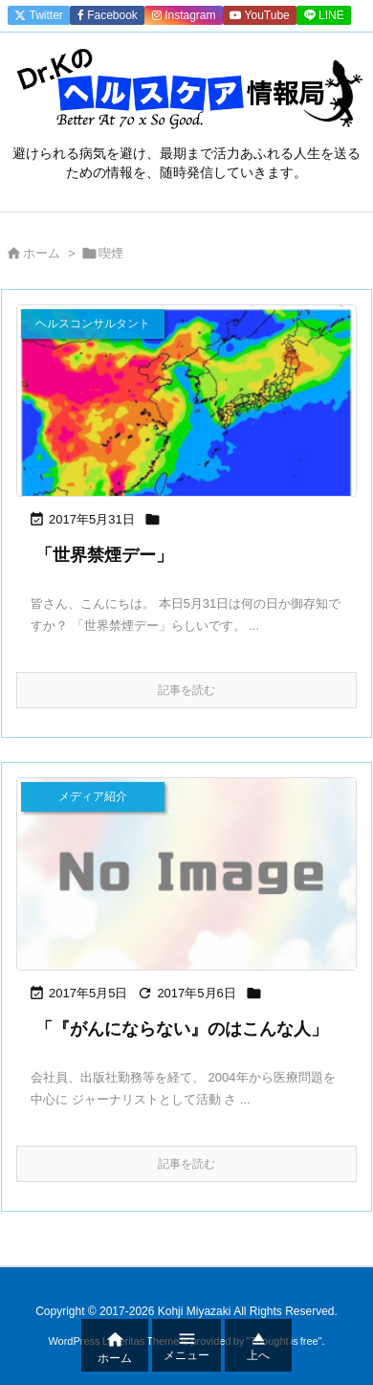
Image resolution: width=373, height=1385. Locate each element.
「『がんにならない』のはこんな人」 (181, 1029)
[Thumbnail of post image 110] (186, 400)
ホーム (41, 253)
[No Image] (186, 873)
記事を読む (186, 690)
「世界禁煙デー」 (104, 555)
